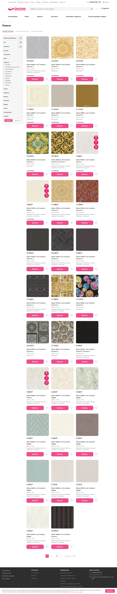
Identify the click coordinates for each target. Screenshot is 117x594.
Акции (32, 2)
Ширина (6, 92)
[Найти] (91, 9)
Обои (27, 16)
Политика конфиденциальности (70, 583)
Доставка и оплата (23, 2)
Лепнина (55, 16)
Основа (6, 50)
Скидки (38, 2)
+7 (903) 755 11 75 (94, 2)
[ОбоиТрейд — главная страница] (17, 9)
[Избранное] (97, 9)
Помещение (8, 112)
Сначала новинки (7, 31)
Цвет (5, 58)
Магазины (45, 2)
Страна (6, 116)
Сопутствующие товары (97, 16)
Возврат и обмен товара (67, 578)
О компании (12, 2)
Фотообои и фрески (73, 16)
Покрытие (7, 54)
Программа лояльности (67, 575)
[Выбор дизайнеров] (20, 38)
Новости (33, 575)
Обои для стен (6, 573)
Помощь (62, 581)
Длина (6, 96)
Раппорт (6, 100)
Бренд (6, 104)
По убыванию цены (37, 31)
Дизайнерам (54, 2)
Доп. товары (6, 578)
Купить (35, 79)
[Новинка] (20, 46)
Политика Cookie (77, 592)
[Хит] (20, 42)
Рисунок (6, 62)
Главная (4, 22)
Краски (40, 16)
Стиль (5, 108)
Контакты (62, 2)
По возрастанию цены (22, 31)
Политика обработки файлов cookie (71, 586)
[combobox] (59, 9)
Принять (110, 591)
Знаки (6, 88)
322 (57, 556)
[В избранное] (46, 79)
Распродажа (13, 16)
